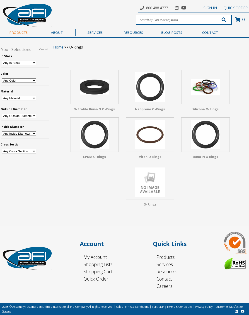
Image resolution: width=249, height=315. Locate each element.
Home (58, 47)
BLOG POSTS (171, 32)
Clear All (43, 49)
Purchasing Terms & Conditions (172, 307)
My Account (95, 257)
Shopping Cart (98, 272)
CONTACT (210, 32)
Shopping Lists (98, 264)
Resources (167, 272)
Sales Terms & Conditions (132, 307)
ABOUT (57, 32)
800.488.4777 (157, 7)
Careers (164, 286)
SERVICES (95, 32)
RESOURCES (133, 32)
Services (165, 264)
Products (166, 257)
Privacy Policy (204, 307)
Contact (164, 279)
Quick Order (96, 279)
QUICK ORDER (236, 7)
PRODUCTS (18, 32)
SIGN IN (210, 7)
